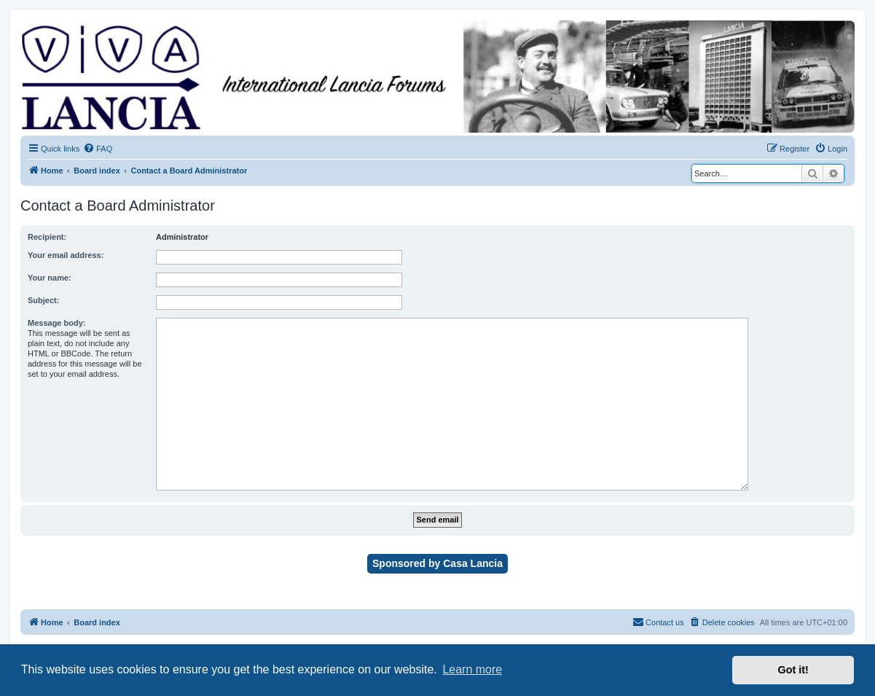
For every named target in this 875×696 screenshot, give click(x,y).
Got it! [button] (793, 670)
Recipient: (47, 236)
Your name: (49, 277)
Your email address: (65, 255)
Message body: (56, 322)
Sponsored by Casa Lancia (437, 563)
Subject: (43, 300)
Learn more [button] (472, 669)
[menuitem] (97, 148)
